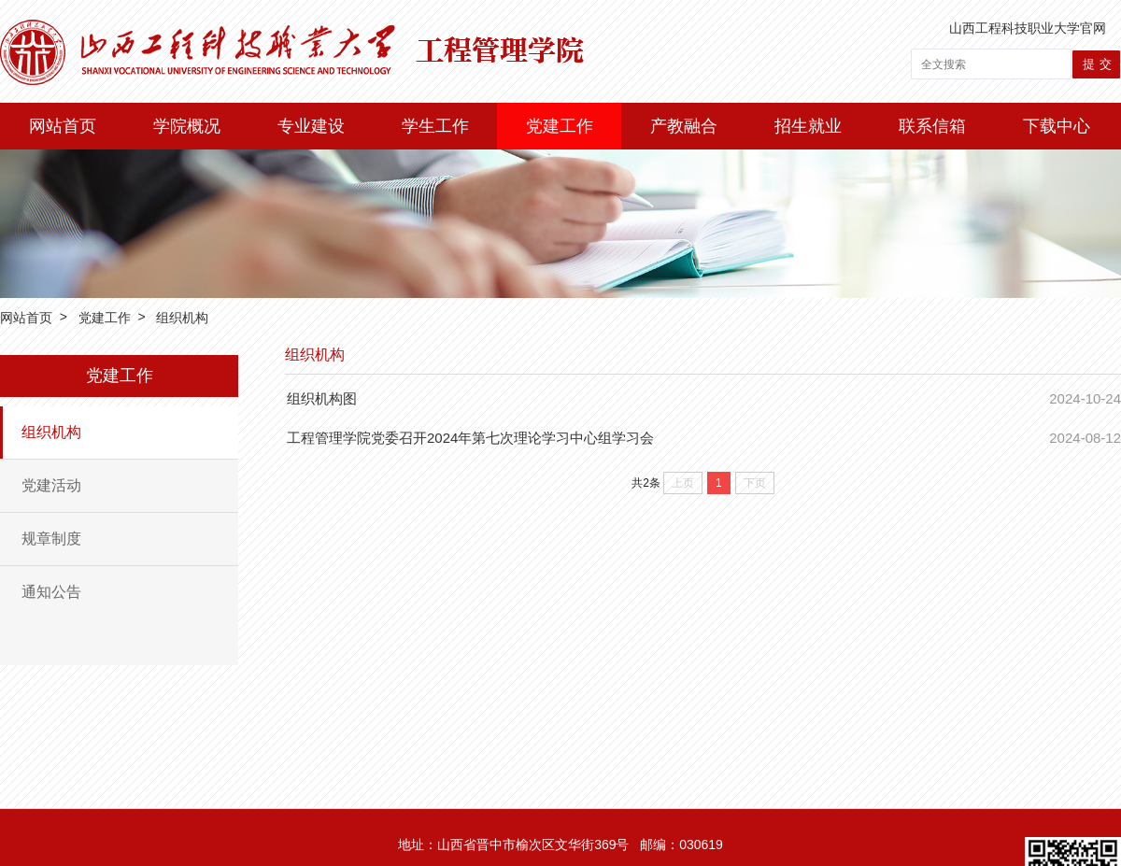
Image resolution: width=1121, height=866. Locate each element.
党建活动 (51, 485)
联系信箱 (932, 126)
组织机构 (182, 317)
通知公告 (51, 592)
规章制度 (51, 539)
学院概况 (186, 126)
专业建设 (311, 126)
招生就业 (808, 126)
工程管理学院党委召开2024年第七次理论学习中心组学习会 (470, 438)
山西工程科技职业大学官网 (1027, 28)
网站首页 (62, 126)
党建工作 (559, 126)
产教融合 (683, 126)
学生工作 (435, 126)
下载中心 (1056, 126)
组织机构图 (322, 398)
